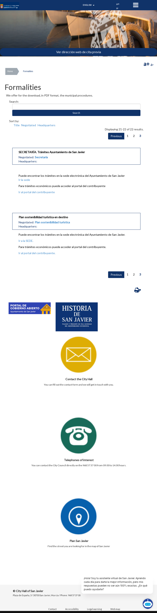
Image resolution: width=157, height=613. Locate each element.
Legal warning (94, 609)
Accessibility (72, 609)
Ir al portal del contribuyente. (36, 253)
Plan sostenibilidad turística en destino (43, 217)
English (88, 5)
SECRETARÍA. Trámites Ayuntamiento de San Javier (52, 152)
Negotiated (28, 125)
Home (10, 71)
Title (16, 125)
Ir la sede (24, 179)
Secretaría (41, 157)
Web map (115, 609)
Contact (52, 609)
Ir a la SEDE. (25, 240)
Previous (116, 136)
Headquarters (46, 125)
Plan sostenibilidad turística (52, 222)
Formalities (28, 71)
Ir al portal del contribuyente (36, 192)
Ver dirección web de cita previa (78, 52)
